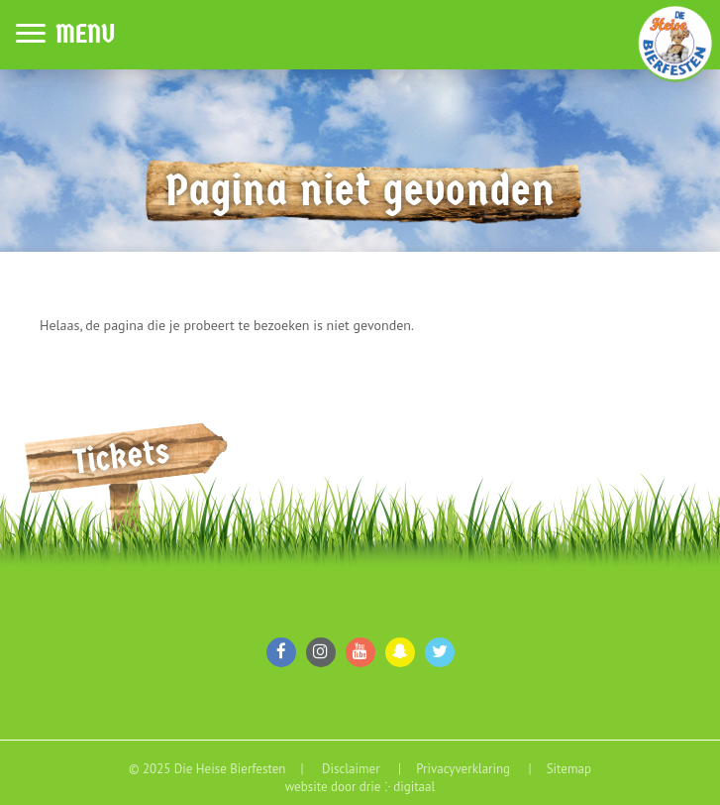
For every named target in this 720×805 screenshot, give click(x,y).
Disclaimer (352, 768)
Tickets (121, 456)
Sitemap (569, 768)
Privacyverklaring (464, 768)
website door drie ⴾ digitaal (360, 786)
